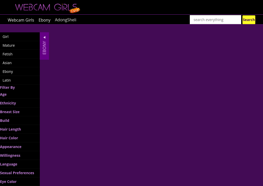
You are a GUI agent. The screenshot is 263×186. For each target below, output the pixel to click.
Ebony (44, 20)
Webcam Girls (21, 20)
